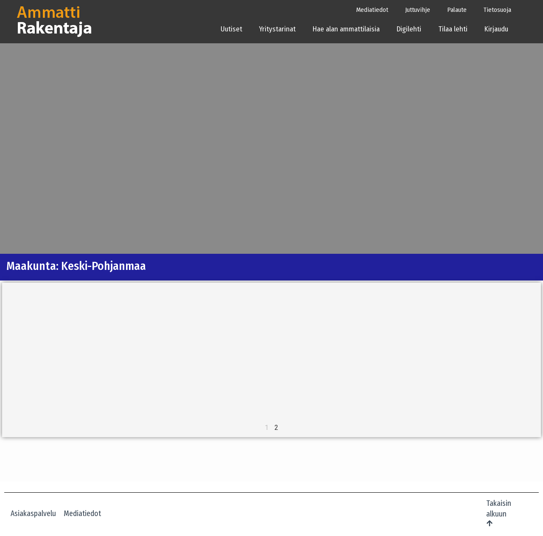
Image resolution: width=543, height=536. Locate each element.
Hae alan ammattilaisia (346, 29)
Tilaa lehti (452, 29)
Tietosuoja (497, 10)
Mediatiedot (372, 10)
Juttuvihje (417, 10)
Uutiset (231, 29)
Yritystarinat (277, 29)
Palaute (457, 10)
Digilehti (409, 29)
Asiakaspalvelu (33, 513)
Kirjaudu (498, 29)
